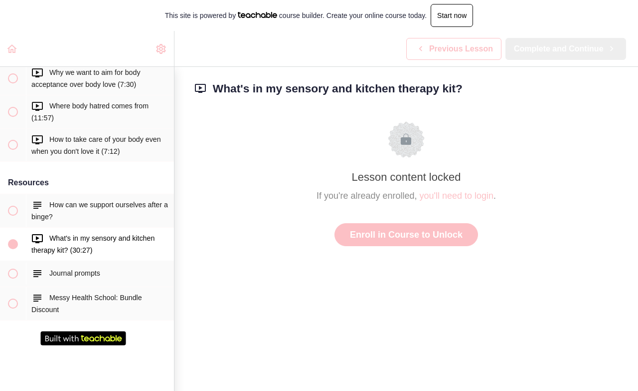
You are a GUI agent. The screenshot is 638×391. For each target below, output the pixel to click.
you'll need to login (457, 196)
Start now (452, 15)
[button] (12, 48)
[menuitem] (161, 48)
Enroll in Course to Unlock (406, 235)
